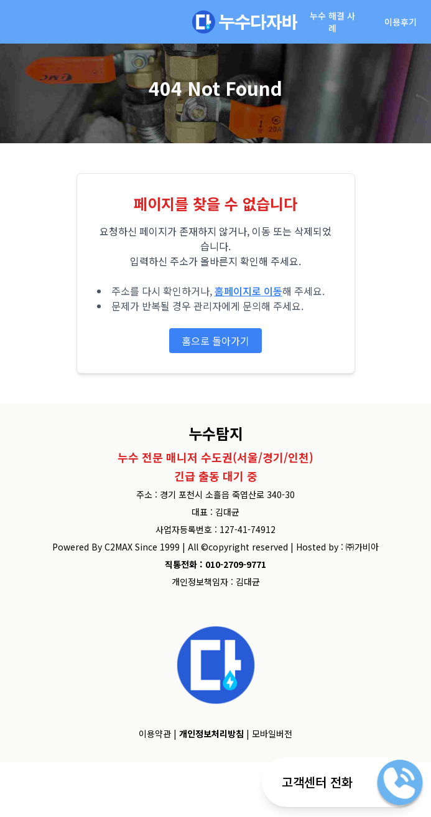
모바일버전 (272, 733)
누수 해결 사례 (332, 21)
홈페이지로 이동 (248, 290)
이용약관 (155, 733)
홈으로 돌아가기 (215, 340)
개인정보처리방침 (211, 733)
